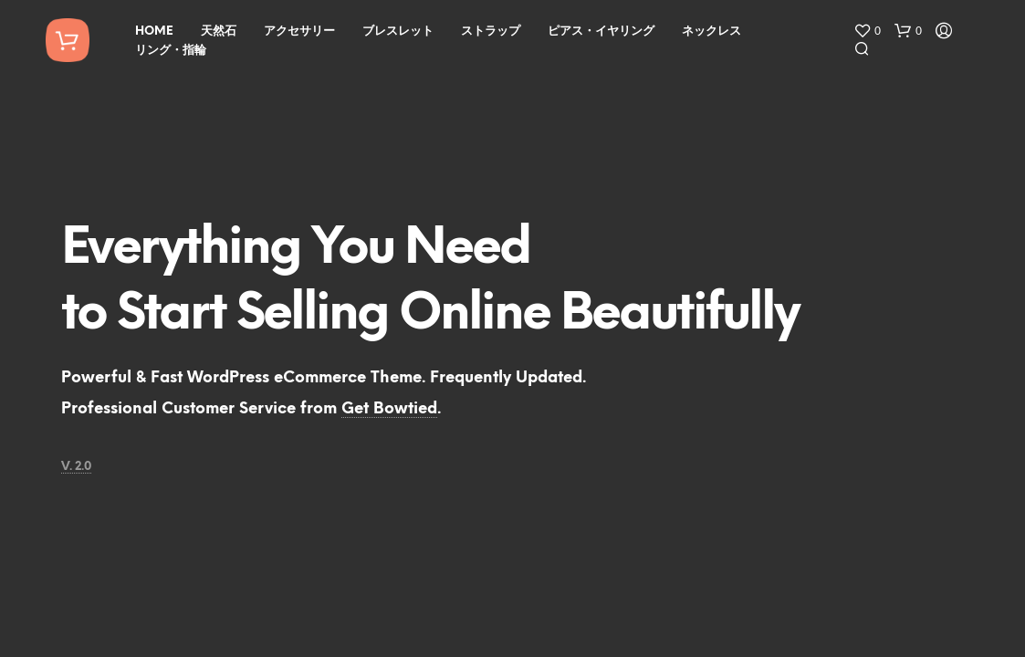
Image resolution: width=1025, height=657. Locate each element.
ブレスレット (398, 31)
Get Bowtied (389, 409)
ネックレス (711, 31)
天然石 (218, 31)
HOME (154, 31)
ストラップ (490, 31)
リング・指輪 (170, 51)
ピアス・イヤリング (601, 31)
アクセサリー (299, 31)
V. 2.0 (76, 467)
